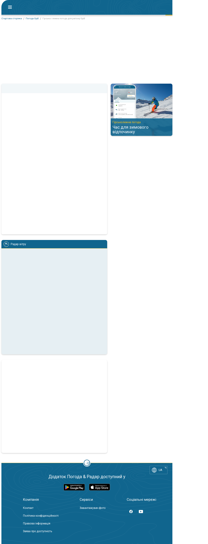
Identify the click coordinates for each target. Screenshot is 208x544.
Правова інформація (36, 523)
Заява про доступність (37, 531)
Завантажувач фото (93, 508)
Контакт (28, 508)
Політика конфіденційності (41, 515)
